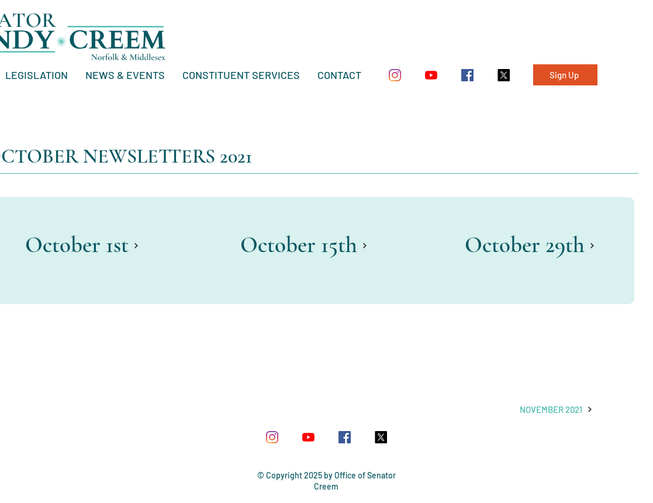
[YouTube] (431, 75)
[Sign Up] (565, 74)
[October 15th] (304, 245)
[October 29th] (530, 245)
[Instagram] (395, 75)
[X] (503, 75)
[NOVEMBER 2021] (556, 409)
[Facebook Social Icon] (467, 75)
